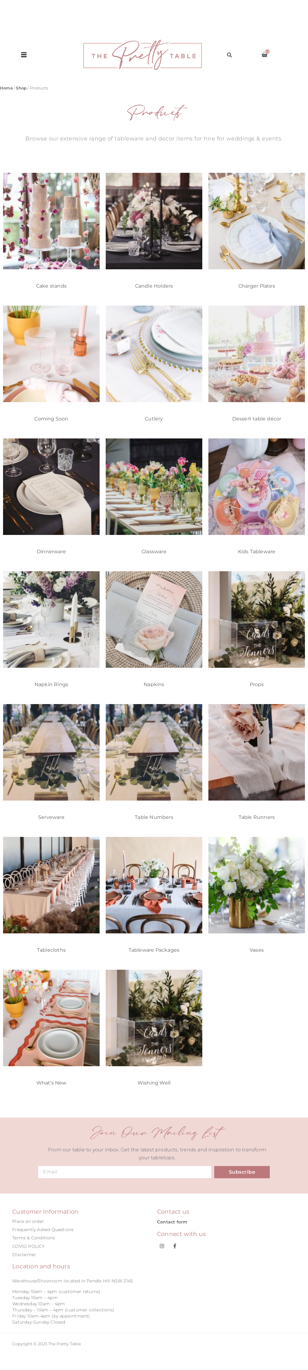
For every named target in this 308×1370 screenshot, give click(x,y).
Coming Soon (51, 419)
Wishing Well (154, 1083)
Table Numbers (154, 817)
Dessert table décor (256, 419)
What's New (51, 1083)
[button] (52, 54)
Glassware (154, 551)
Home (6, 88)
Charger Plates (256, 286)
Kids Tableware (257, 551)
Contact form (172, 1222)
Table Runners (257, 817)
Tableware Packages (154, 950)
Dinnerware (51, 551)
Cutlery (154, 419)
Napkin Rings (51, 684)
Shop (21, 88)
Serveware (51, 817)
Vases (257, 950)
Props (257, 684)
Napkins (154, 684)
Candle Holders (154, 286)
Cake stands (51, 286)
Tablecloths (51, 950)
